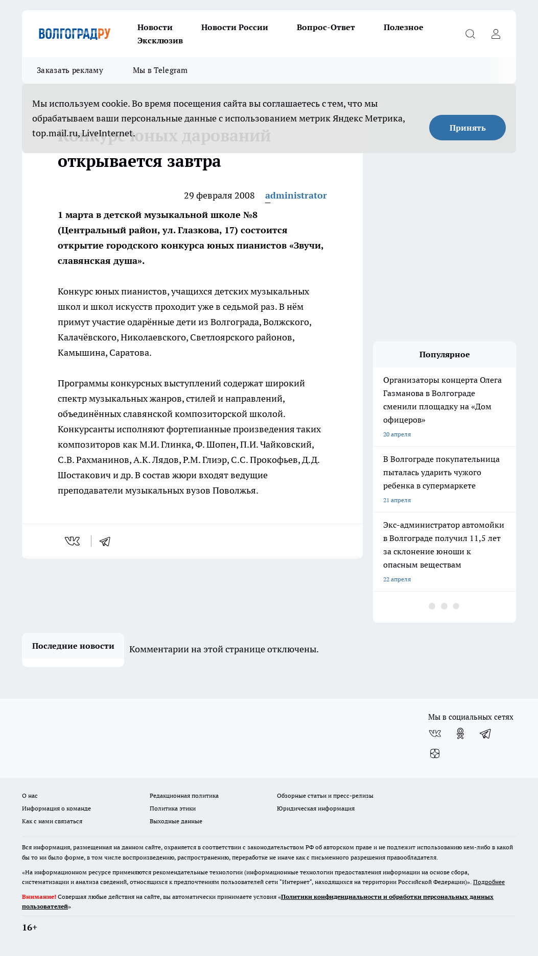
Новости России (234, 27)
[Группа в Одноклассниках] (460, 733)
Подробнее (489, 882)
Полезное (404, 27)
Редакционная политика (184, 795)
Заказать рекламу (70, 70)
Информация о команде (56, 808)
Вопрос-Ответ (326, 27)
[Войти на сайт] (495, 33)
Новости (155, 27)
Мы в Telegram (160, 70)
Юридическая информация (316, 808)
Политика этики (173, 808)
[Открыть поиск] (470, 33)
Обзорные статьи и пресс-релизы (325, 795)
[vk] (73, 541)
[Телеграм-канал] (486, 733)
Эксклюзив (160, 40)
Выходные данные (176, 821)
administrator (296, 195)
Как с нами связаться (52, 821)
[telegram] (108, 541)
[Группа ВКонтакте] (435, 733)
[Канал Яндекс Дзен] (435, 754)
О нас (30, 795)
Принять (468, 127)
